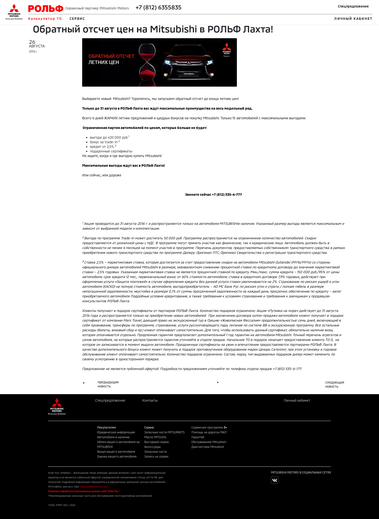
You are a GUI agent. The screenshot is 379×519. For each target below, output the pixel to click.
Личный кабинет (297, 400)
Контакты (150, 400)
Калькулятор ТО (45, 18)
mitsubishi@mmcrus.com (94, 486)
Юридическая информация (116, 432)
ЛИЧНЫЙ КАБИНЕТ (353, 18)
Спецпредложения (353, 6)
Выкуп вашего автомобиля (116, 451)
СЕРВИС (77, 18)
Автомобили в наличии (113, 437)
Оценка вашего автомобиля (117, 456)
